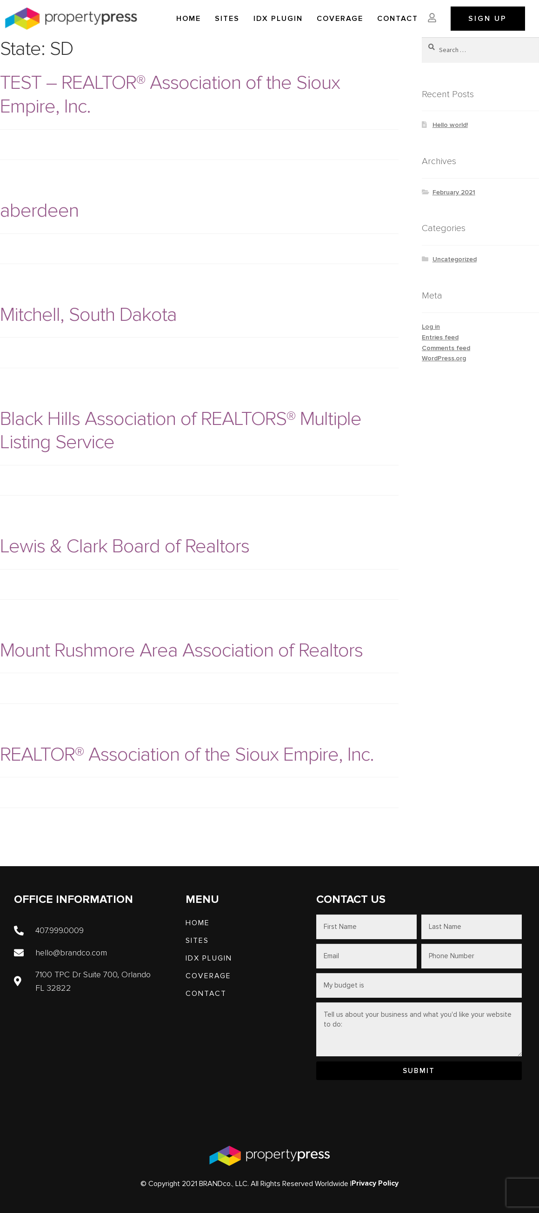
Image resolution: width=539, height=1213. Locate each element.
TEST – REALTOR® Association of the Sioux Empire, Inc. (170, 94)
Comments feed (446, 348)
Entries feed (440, 337)
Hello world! (450, 125)
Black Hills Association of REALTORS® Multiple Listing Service (180, 430)
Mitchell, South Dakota (88, 314)
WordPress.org (444, 358)
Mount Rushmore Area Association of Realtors (181, 650)
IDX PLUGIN (278, 18)
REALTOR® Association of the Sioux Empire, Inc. (187, 754)
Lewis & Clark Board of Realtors (124, 546)
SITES (227, 18)
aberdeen (39, 210)
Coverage (340, 18)
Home (188, 18)
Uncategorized (455, 259)
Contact (397, 18)
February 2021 (454, 192)
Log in (431, 327)
